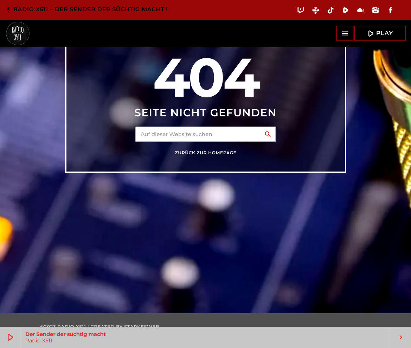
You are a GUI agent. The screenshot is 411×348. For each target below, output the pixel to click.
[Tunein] (315, 11)
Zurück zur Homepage (206, 153)
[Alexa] (402, 15)
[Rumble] (345, 11)
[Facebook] (390, 11)
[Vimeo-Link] (17, 33)
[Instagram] (375, 11)
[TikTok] (330, 11)
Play (379, 33)
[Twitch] (300, 11)
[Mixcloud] (360, 11)
